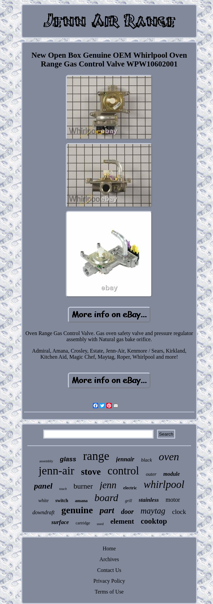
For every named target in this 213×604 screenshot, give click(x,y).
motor (172, 499)
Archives (109, 559)
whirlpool (164, 484)
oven (169, 456)
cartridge (83, 523)
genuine (77, 510)
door (127, 511)
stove (91, 472)
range (96, 456)
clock (179, 511)
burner (83, 486)
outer (151, 474)
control (123, 471)
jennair (125, 459)
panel (43, 486)
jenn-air (56, 470)
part (107, 510)
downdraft (43, 512)
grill (128, 500)
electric (130, 487)
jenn (108, 484)
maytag (152, 510)
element (122, 521)
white (43, 500)
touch (63, 489)
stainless (149, 500)
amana (81, 500)
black (146, 460)
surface (60, 522)
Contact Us (109, 570)
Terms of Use (109, 592)
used (100, 524)
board (106, 497)
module (171, 474)
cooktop (154, 521)
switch (61, 500)
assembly (46, 461)
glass (68, 459)
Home (109, 548)
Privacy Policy (109, 581)
